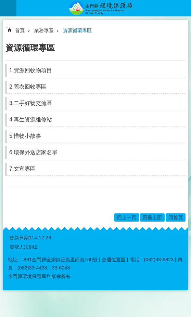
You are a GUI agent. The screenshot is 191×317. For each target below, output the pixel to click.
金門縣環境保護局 (103, 8)
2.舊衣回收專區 (28, 87)
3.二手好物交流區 (30, 103)
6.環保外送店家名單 (33, 152)
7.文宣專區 (22, 169)
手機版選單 (8, 8)
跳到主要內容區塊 (3, 3)
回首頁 (175, 217)
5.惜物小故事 (25, 136)
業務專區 (43, 30)
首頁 (20, 30)
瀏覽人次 (19, 247)
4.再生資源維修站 (30, 119)
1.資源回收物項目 (30, 70)
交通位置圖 (114, 259)
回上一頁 (126, 217)
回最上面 (152, 217)
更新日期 (19, 237)
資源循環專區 (77, 30)
